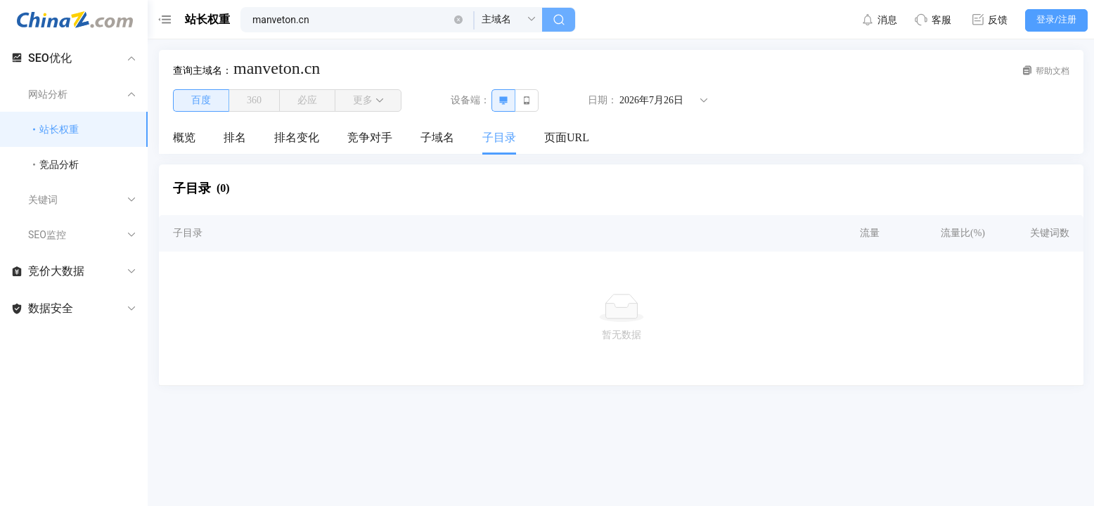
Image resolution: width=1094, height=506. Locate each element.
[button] (458, 19)
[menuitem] (184, 138)
